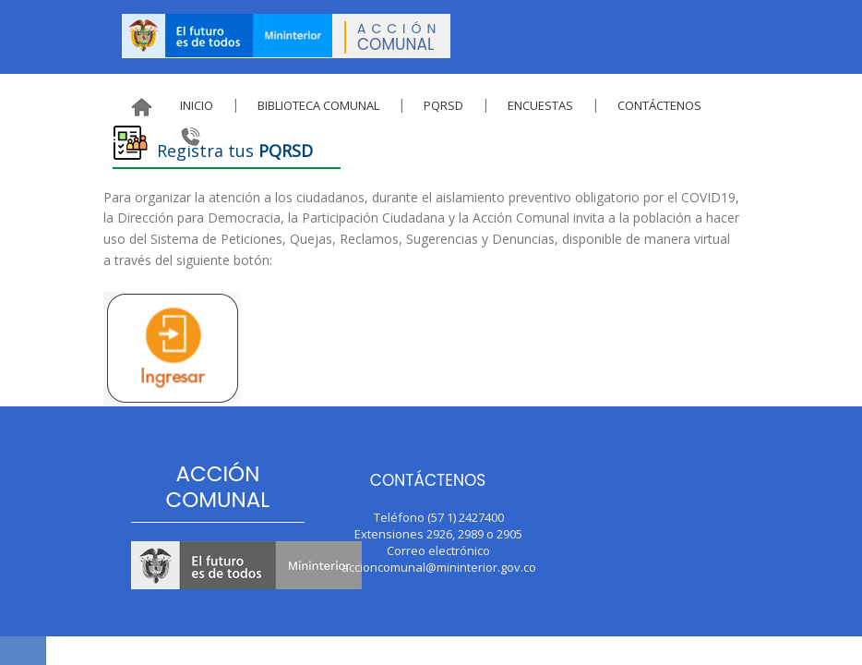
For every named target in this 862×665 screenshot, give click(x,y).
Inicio (196, 105)
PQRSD (443, 105)
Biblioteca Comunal (318, 105)
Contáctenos (659, 105)
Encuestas (540, 105)
